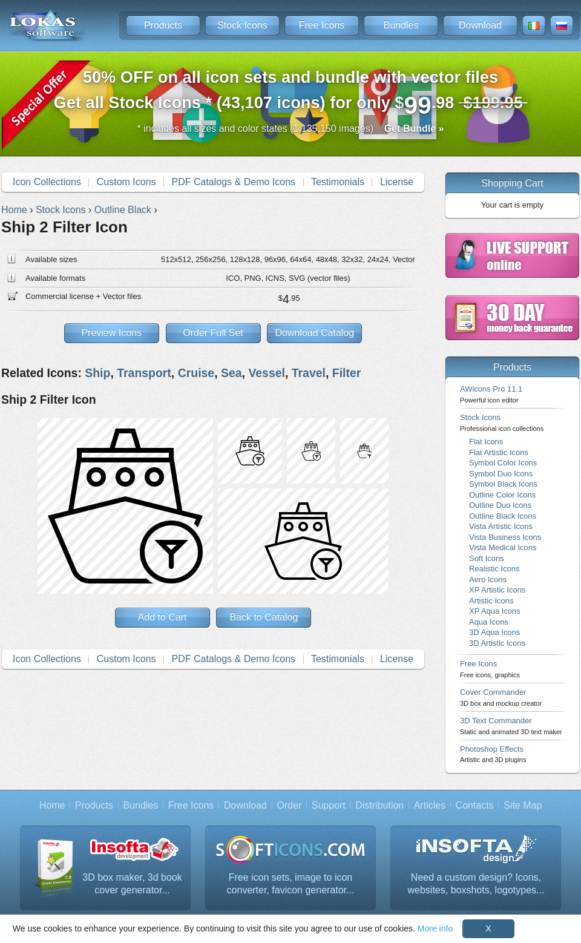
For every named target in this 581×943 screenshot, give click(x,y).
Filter (346, 373)
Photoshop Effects (493, 753)
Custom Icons (126, 182)
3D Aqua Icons (494, 632)
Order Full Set (213, 332)
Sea (231, 373)
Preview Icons (111, 332)
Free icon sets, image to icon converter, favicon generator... (291, 884)
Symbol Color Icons (503, 462)
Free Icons (322, 25)
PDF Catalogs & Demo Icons (234, 182)
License (396, 182)
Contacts (475, 805)
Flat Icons (486, 441)
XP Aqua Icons (494, 611)
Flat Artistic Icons (498, 452)
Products (163, 25)
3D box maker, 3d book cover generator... (132, 884)
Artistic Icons (491, 600)
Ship (97, 373)
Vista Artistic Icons (501, 526)
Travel (309, 373)
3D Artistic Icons (497, 643)
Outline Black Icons (502, 516)
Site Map (523, 805)
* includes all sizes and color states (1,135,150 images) (290, 128)
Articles (429, 805)
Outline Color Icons (502, 494)
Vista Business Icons (505, 537)
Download (480, 25)
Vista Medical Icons (502, 547)
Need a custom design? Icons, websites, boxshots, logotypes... (476, 884)
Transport (144, 373)
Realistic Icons (494, 568)
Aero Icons (488, 579)
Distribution (379, 805)
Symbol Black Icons (503, 483)
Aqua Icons (488, 621)
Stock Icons (242, 25)
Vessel (266, 373)
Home (52, 805)
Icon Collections (47, 182)
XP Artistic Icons (497, 589)
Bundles (401, 25)
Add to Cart (162, 617)
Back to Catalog (263, 617)
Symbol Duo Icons (501, 473)
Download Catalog (314, 332)
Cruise (196, 373)
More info (435, 928)
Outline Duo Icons (500, 505)
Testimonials (337, 182)
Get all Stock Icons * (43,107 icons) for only (291, 93)
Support (329, 805)
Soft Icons (486, 558)
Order (289, 805)
